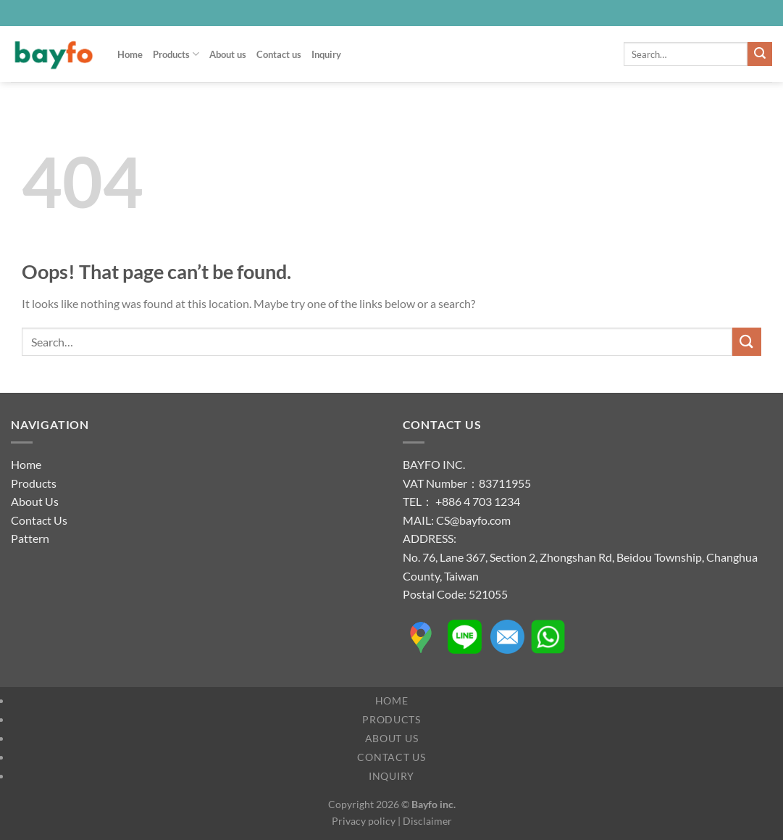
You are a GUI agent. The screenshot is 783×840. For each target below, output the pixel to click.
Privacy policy (363, 821)
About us (227, 54)
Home (130, 54)
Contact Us (39, 520)
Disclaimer (427, 821)
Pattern (30, 538)
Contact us (278, 54)
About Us (35, 501)
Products (176, 54)
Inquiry (326, 54)
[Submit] (760, 54)
